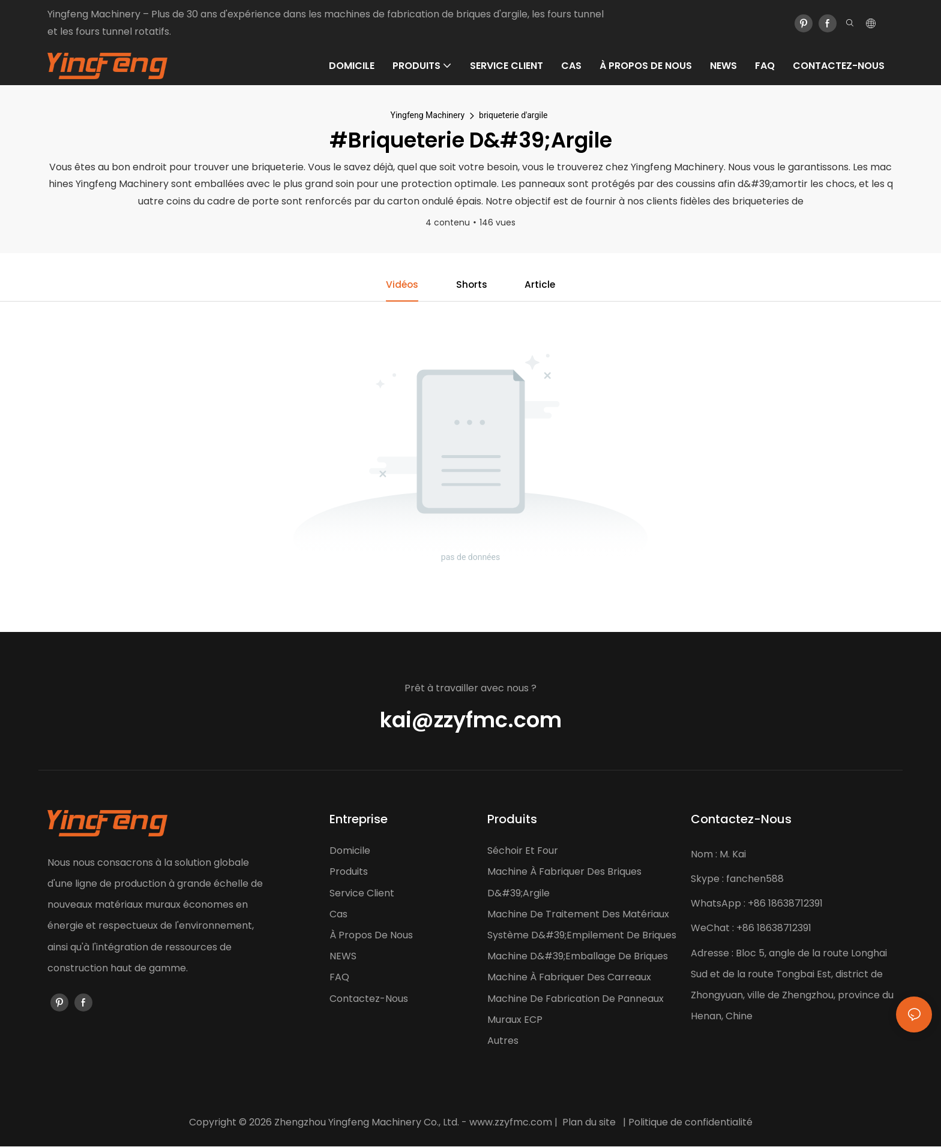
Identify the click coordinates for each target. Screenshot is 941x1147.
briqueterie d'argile (513, 115)
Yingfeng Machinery (427, 115)
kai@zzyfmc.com (471, 720)
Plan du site (589, 1123)
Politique (648, 1123)
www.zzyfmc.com (510, 1123)
